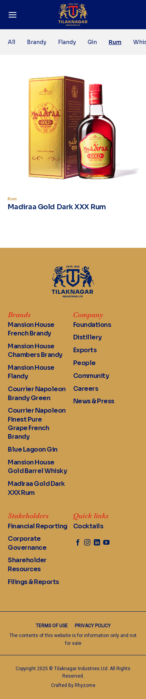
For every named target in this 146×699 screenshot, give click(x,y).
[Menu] (12, 14)
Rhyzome (85, 685)
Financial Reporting (37, 526)
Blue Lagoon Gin (33, 449)
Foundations (92, 325)
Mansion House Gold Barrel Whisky (37, 466)
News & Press (93, 401)
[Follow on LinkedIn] (97, 542)
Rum (115, 42)
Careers (86, 389)
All (11, 42)
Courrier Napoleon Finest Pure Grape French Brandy (37, 423)
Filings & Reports (33, 582)
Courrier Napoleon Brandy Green (37, 393)
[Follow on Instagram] (87, 542)
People (84, 363)
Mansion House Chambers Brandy (35, 350)
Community (91, 376)
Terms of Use (52, 625)
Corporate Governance (27, 543)
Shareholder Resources (27, 564)
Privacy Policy (93, 625)
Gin (92, 42)
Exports (85, 350)
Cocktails (88, 526)
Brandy (36, 42)
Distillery (87, 337)
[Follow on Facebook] (78, 542)
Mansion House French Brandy (31, 329)
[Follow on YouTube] (106, 542)
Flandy (67, 42)
